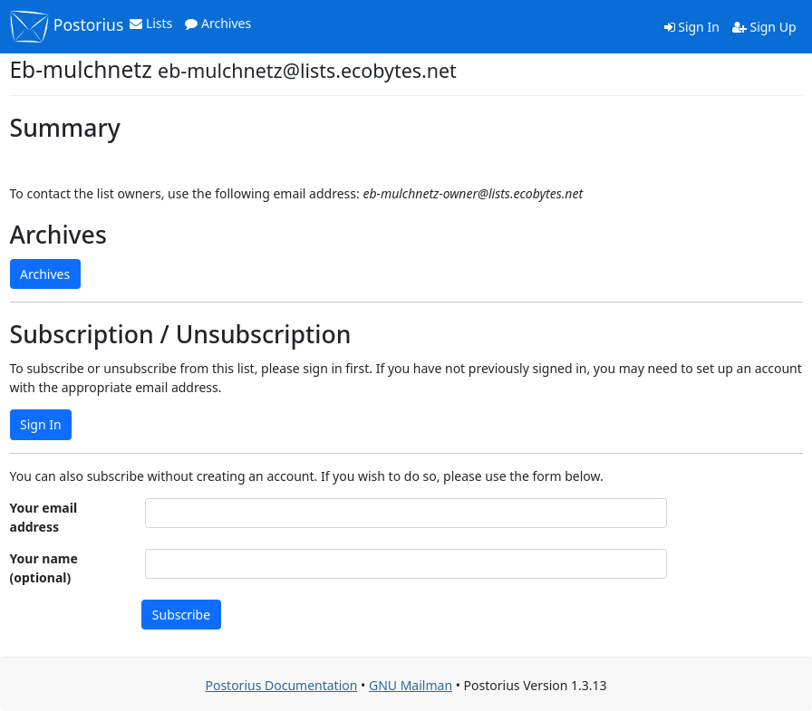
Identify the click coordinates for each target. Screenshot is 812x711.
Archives (218, 23)
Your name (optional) (44, 568)
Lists (151, 23)
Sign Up (764, 26)
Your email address (44, 517)
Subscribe (181, 614)
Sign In (692, 26)
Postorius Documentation (281, 685)
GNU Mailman (410, 685)
